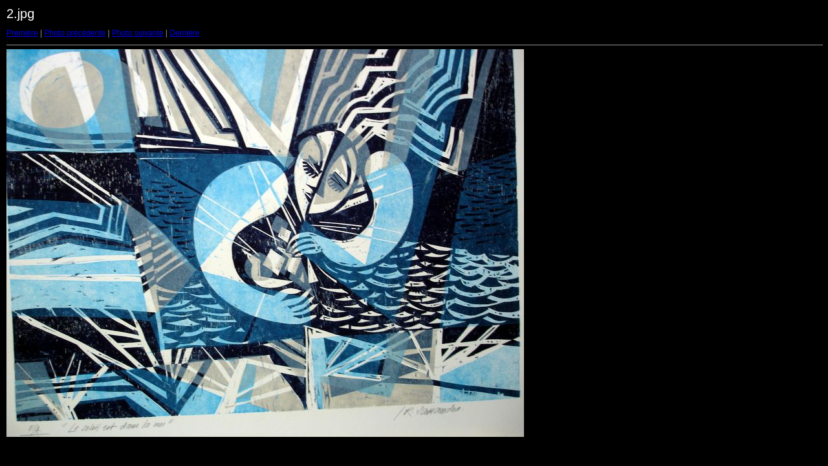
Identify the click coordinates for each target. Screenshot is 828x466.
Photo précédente (74, 33)
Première (22, 33)
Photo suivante (137, 33)
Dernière (184, 33)
